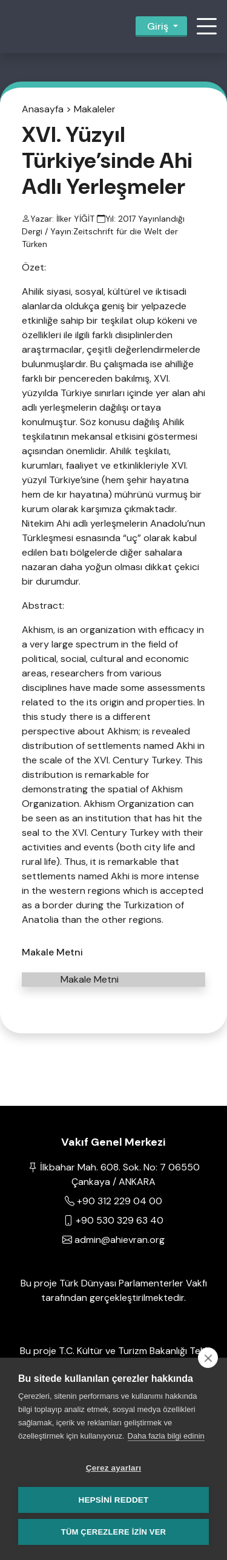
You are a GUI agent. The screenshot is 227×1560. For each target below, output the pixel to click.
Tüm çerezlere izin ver (113, 1531)
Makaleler (95, 109)
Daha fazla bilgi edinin (166, 1435)
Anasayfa (43, 109)
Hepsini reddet (113, 1499)
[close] (208, 1357)
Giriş (158, 26)
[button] (206, 26)
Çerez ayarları (113, 1467)
